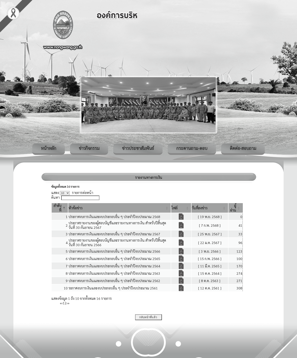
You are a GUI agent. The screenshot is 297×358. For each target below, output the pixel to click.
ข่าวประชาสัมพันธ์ (138, 148)
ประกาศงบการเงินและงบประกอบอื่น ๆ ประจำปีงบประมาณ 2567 (114, 234)
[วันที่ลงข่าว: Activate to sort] (210, 208)
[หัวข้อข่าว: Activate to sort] (119, 208)
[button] (75, 208)
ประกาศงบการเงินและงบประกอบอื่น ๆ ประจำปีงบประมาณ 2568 (114, 216)
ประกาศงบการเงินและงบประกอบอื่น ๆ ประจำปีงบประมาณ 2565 (114, 258)
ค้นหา (55, 197)
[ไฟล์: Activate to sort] (181, 208)
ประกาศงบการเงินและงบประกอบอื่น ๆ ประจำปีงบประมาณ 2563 (114, 273)
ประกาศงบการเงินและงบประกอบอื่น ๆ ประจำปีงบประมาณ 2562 (114, 280)
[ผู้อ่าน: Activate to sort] (235, 208)
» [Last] (68, 303)
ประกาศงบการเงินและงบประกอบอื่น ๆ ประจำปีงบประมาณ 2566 (114, 251)
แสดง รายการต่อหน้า (72, 192)
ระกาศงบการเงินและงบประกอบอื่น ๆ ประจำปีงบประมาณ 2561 (113, 288)
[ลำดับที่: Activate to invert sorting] (60, 208)
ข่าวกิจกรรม (89, 148)
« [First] (61, 303)
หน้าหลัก (48, 148)
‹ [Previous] (62, 303)
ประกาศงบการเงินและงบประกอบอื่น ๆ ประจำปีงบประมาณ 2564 (114, 266)
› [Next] (67, 303)
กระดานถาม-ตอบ (191, 148)
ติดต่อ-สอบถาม (243, 148)
